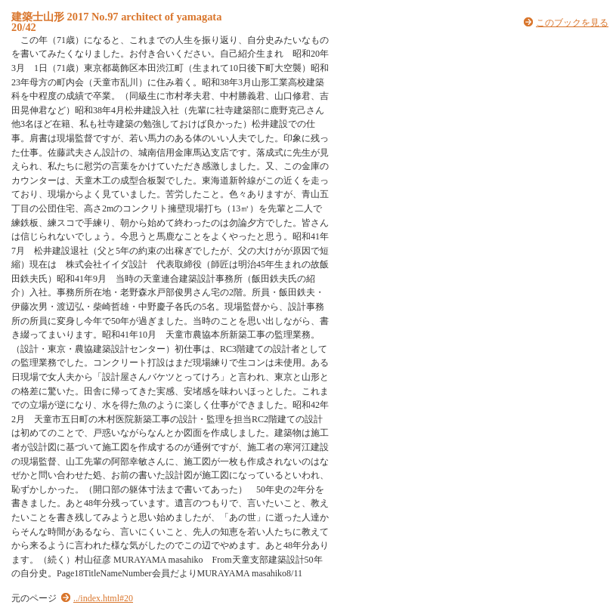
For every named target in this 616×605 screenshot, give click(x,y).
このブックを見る (572, 22)
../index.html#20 (103, 598)
